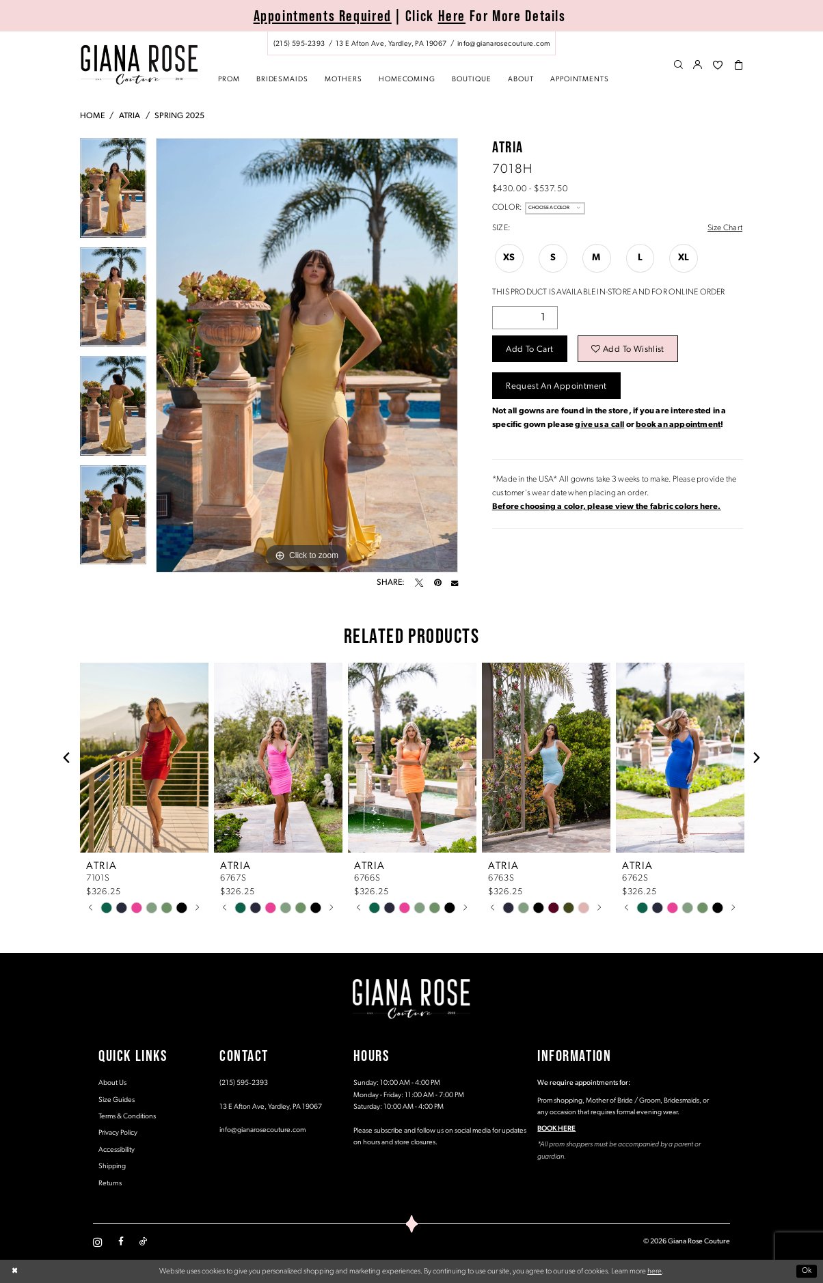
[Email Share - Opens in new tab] (454, 582)
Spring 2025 (179, 116)
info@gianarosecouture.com (262, 1130)
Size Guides (116, 1100)
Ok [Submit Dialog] (807, 1271)
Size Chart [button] (724, 228)
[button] (698, 65)
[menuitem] (411, 43)
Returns (110, 1183)
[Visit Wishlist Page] (717, 65)
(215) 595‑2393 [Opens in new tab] (243, 1083)
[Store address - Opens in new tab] (391, 43)
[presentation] (144, 758)
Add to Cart (529, 349)
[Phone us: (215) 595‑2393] (299, 43)
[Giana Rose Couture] (139, 64)
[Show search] (678, 65)
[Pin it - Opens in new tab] (437, 583)
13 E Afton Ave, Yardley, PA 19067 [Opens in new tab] (270, 1107)
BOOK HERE (556, 1129)
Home (92, 116)
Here (452, 16)
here (654, 1271)
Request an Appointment (556, 386)
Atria (130, 116)
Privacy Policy (117, 1133)
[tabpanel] (113, 192)
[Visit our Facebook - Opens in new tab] (121, 1242)
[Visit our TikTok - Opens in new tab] (143, 1242)
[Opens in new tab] (606, 507)
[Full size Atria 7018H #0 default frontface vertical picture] (307, 355)
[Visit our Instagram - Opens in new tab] (98, 1242)
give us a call (599, 425)
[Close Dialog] (14, 1272)
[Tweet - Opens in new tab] (419, 583)
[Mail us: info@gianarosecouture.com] (503, 43)
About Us (112, 1083)
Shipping (112, 1166)
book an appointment (678, 425)
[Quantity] (525, 317)
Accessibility (116, 1150)
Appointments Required (323, 16)
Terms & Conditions (127, 1116)
